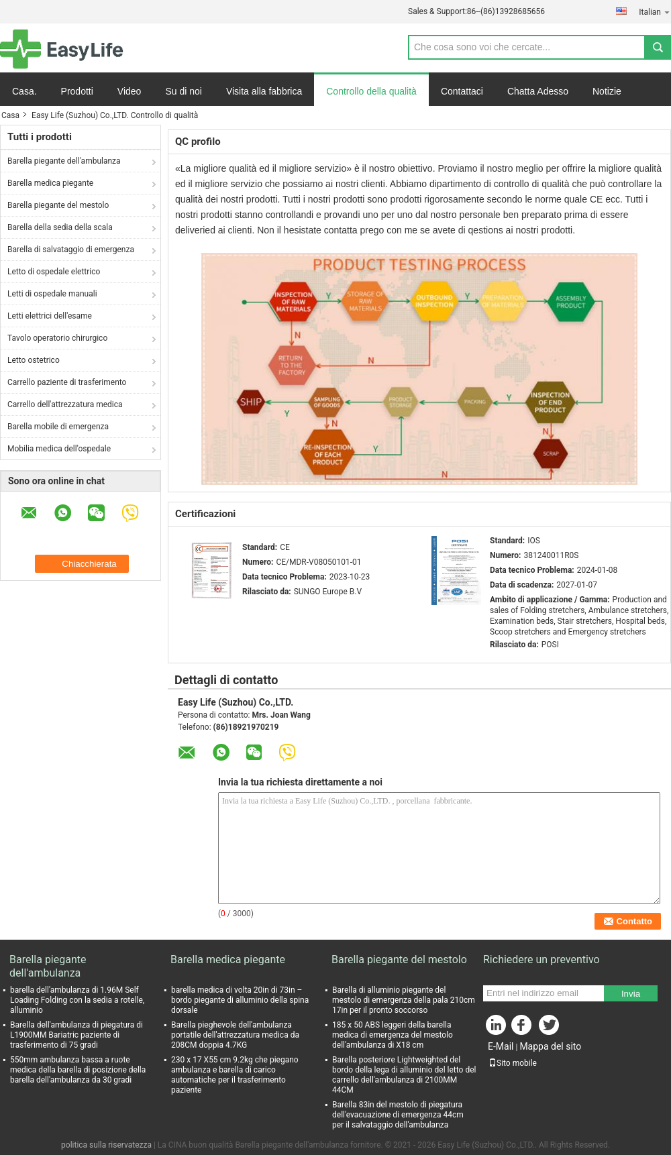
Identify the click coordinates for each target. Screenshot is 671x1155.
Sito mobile (512, 1063)
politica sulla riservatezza (106, 1145)
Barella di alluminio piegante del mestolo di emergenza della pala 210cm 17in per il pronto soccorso (403, 1000)
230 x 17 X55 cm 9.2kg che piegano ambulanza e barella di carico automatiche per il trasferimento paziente (235, 1075)
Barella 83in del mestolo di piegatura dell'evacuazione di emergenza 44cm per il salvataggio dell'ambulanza (398, 1115)
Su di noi (183, 91)
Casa (10, 115)
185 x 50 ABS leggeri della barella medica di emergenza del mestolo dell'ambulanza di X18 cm (392, 1035)
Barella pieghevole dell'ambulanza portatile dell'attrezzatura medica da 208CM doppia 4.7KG (235, 1035)
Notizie (606, 91)
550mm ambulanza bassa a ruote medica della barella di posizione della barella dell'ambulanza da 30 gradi (78, 1070)
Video (129, 91)
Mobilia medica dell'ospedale (59, 448)
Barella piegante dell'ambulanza (64, 161)
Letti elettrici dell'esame (49, 316)
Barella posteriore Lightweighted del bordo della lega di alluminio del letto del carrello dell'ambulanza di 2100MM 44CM (404, 1075)
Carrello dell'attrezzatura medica (65, 404)
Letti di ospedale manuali (52, 293)
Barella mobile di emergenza (58, 426)
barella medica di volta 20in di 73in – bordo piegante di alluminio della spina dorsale (240, 1000)
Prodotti (77, 91)
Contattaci (462, 91)
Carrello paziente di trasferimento (66, 382)
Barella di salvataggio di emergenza (70, 249)
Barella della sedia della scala (60, 227)
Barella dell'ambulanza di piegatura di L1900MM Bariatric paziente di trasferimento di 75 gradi (76, 1035)
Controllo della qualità (371, 91)
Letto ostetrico (33, 360)
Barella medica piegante (50, 183)
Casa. (24, 91)
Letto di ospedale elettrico (53, 271)
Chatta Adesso (537, 91)
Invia (630, 994)
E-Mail (500, 1046)
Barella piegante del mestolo (58, 205)
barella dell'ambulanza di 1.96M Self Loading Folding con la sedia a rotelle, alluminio (77, 1000)
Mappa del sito (550, 1046)
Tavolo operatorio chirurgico (57, 338)
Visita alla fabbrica (264, 91)
